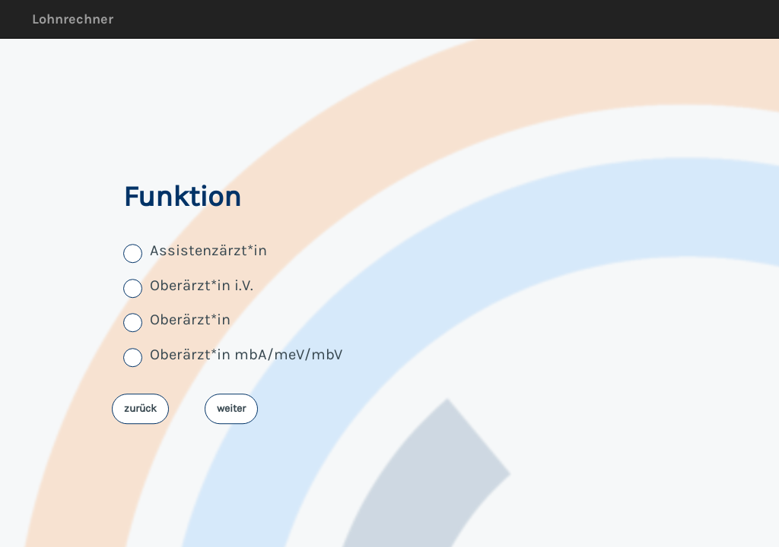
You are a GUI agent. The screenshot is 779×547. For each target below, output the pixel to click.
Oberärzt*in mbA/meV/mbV (246, 354)
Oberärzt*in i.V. (201, 285)
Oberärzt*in (190, 320)
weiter (231, 408)
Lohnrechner (72, 19)
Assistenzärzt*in (208, 251)
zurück (140, 408)
